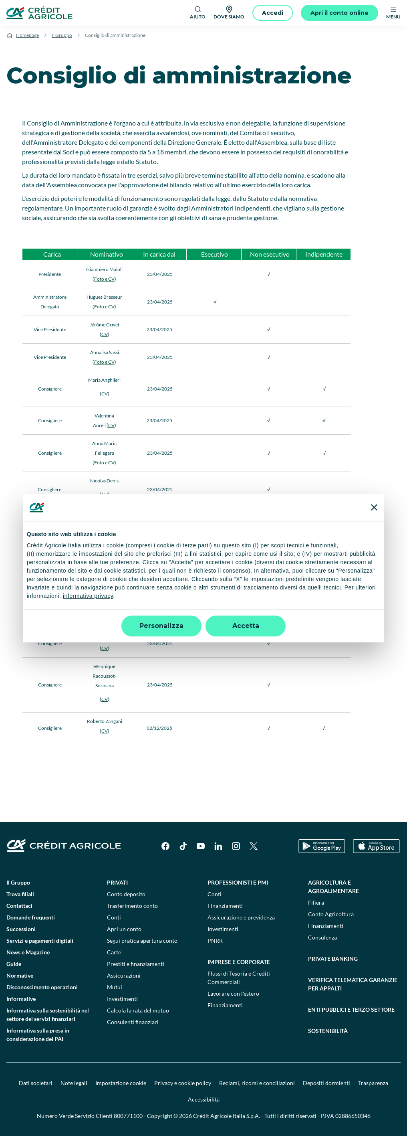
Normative (19, 975)
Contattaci (19, 905)
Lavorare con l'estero (233, 993)
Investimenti (122, 998)
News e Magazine (28, 952)
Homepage (27, 35)
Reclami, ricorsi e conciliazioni (257, 1082)
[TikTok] (183, 846)
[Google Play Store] (322, 846)
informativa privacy (88, 596)
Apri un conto (124, 928)
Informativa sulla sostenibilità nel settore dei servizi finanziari (47, 1014)
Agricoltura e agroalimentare (333, 886)
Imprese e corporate (239, 961)
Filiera (316, 902)
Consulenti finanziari (133, 1022)
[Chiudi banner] (374, 507)
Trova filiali (20, 894)
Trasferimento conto (132, 905)
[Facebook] (165, 846)
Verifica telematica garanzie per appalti (352, 984)
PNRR (215, 940)
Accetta (245, 626)
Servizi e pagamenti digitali (39, 940)
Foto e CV (104, 279)
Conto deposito (126, 894)
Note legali (73, 1082)
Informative (21, 998)
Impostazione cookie (120, 1082)
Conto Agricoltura (331, 914)
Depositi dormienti (326, 1082)
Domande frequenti (30, 917)
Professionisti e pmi (238, 882)
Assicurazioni (124, 975)
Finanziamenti (225, 905)
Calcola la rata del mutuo (138, 1010)
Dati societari (35, 1082)
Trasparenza (373, 1082)
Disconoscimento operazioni (42, 987)
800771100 (128, 1115)
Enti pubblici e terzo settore (351, 1009)
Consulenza (322, 937)
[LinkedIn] (218, 846)
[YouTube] (201, 846)
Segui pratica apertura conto (142, 940)
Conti (114, 917)
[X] (254, 846)
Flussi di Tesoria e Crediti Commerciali (239, 977)
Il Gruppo (62, 35)
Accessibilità (204, 1099)
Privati (117, 882)
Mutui (114, 987)
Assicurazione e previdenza (241, 917)
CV (104, 334)
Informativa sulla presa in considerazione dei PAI (37, 1034)
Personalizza (161, 626)
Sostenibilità (328, 1030)
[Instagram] (236, 846)
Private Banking (333, 958)
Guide (13, 963)
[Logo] (39, 12)
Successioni (21, 928)
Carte (114, 952)
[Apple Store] (376, 846)
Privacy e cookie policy (182, 1082)
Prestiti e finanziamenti (135, 963)
